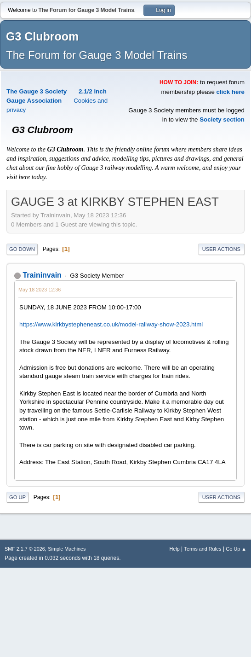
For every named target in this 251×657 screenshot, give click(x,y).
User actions (221, 249)
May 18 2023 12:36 (39, 289)
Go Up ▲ (236, 549)
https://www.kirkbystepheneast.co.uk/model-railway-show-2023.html (111, 324)
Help (175, 549)
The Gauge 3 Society (36, 91)
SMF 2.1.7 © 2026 (25, 549)
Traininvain (42, 275)
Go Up (17, 497)
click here (231, 91)
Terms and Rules (203, 549)
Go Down (22, 249)
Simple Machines (67, 549)
